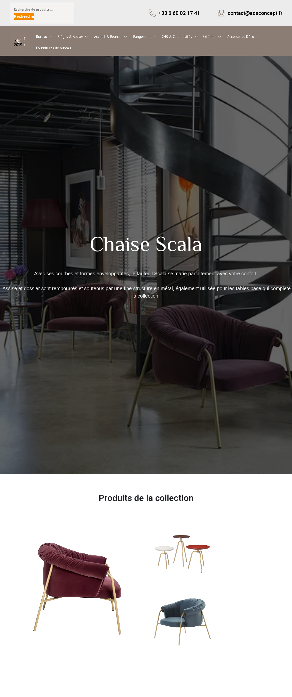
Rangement (143, 36)
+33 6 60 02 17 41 (181, 13)
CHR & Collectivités (177, 36)
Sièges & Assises (72, 36)
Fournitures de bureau (53, 47)
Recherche (24, 16)
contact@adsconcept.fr (256, 13)
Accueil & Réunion (110, 36)
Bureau (44, 36)
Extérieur (210, 36)
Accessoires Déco (240, 36)
